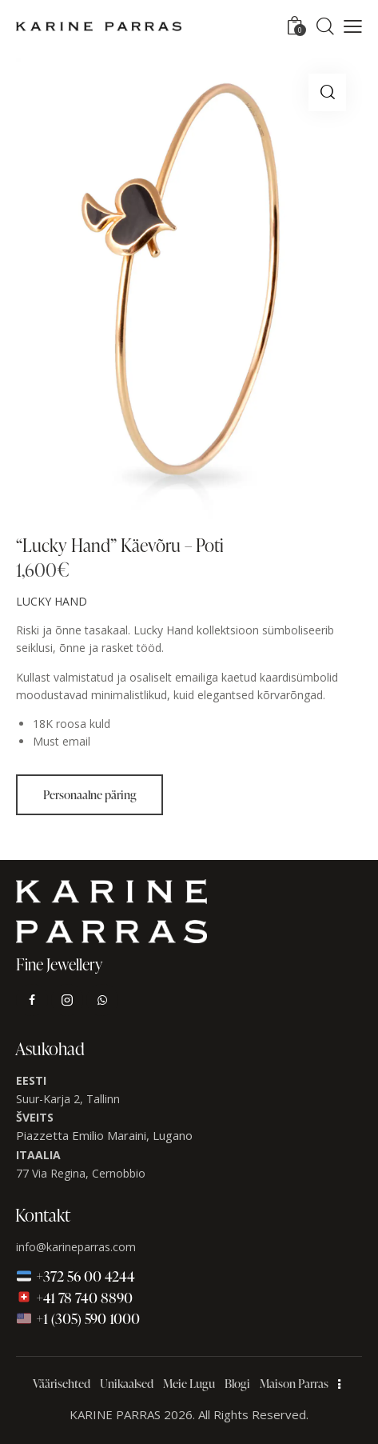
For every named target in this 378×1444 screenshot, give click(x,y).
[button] (353, 26)
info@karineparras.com (76, 1246)
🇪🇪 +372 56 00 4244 (76, 1276)
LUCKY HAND (51, 601)
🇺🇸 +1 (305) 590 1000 (78, 1318)
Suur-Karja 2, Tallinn (68, 1098)
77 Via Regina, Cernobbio (80, 1173)
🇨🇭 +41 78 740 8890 (74, 1297)
